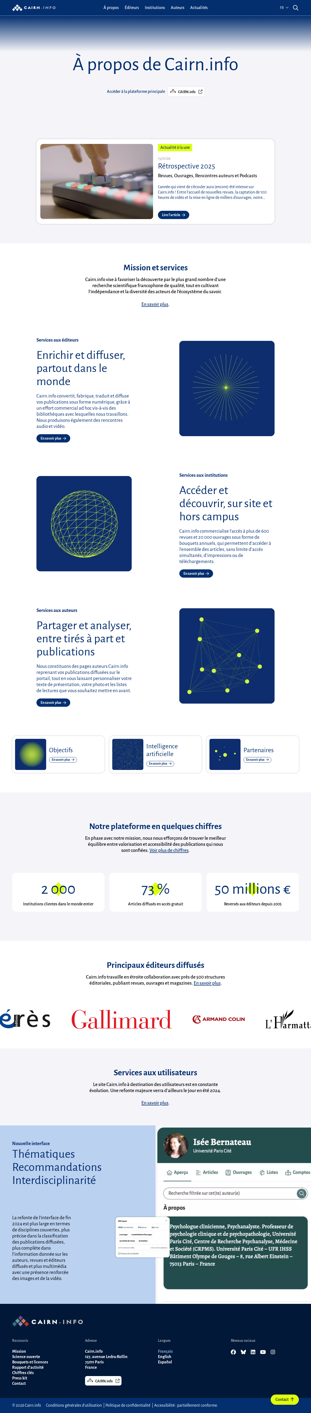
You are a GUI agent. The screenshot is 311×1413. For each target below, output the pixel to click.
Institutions (155, 8)
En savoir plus (154, 304)
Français (165, 1351)
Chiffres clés (23, 1373)
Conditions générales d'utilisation (74, 1405)
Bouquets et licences (30, 1362)
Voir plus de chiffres (169, 850)
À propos (111, 8)
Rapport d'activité (28, 1367)
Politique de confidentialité (127, 1405)
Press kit (19, 1378)
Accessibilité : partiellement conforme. (186, 1405)
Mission (19, 1351)
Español (165, 1362)
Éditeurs (132, 8)
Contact (285, 1399)
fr (284, 8)
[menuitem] (111, 8)
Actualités (199, 8)
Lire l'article (173, 215)
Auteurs (177, 8)
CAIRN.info (186, 91)
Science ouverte (26, 1357)
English (164, 1357)
